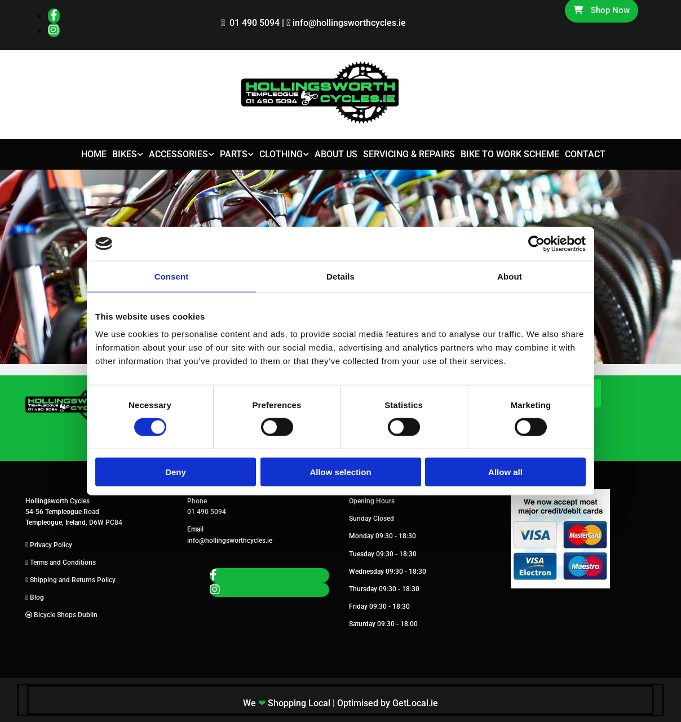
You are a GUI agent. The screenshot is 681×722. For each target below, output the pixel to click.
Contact (585, 154)
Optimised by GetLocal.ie (387, 703)
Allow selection (340, 472)
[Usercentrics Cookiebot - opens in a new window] (536, 243)
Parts (233, 154)
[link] (125, 155)
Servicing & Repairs (409, 154)
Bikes (124, 154)
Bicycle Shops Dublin (66, 615)
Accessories (178, 154)
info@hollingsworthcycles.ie (349, 22)
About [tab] (509, 276)
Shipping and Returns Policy (73, 580)
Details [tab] (340, 276)
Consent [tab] (171, 276)
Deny (175, 472)
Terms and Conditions (63, 562)
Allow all (505, 472)
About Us (336, 154)
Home (94, 154)
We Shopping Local (286, 703)
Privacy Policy (51, 545)
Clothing (281, 154)
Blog (37, 597)
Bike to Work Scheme (510, 154)
